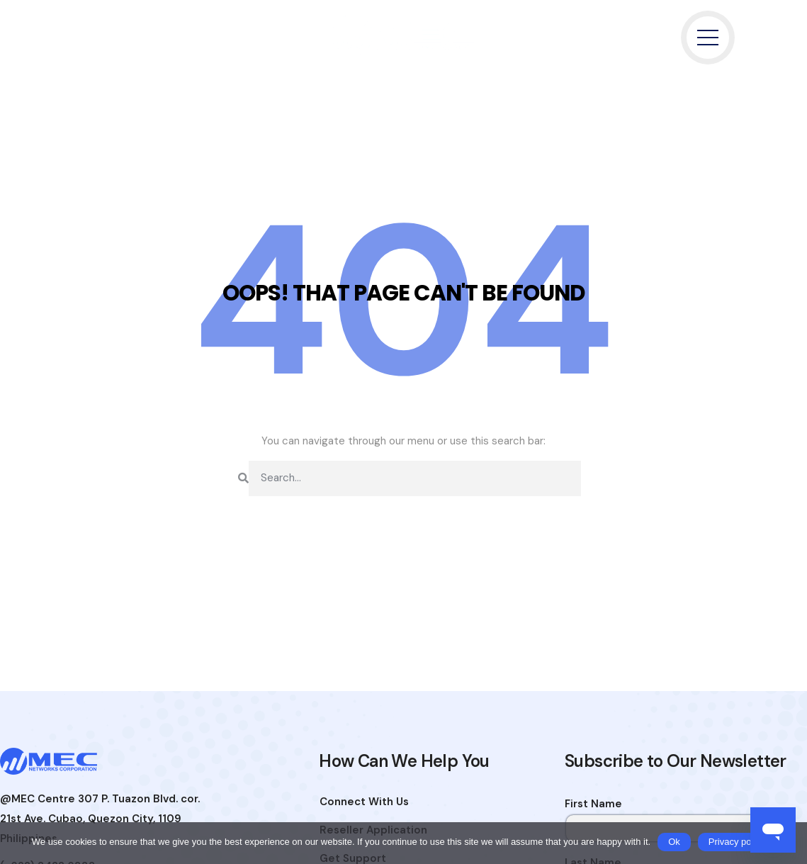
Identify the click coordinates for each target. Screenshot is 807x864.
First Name (593, 804)
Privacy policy (736, 841)
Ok (674, 841)
